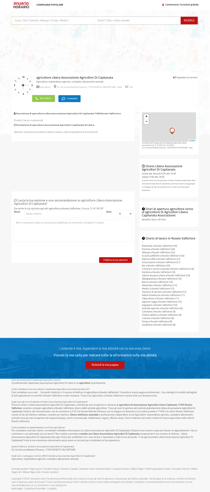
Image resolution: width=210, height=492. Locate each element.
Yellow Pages (137, 468)
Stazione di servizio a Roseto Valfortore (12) (164, 291)
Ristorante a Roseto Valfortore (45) (159, 245)
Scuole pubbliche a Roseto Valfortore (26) (163, 255)
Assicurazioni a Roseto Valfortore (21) (161, 261)
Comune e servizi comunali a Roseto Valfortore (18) (168, 268)
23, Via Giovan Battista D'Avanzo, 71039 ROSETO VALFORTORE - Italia (88, 87)
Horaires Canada (69, 468)
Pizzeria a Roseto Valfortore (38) (158, 248)
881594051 (43, 98)
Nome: (17, 211)
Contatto (52, 488)
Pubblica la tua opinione (116, 259)
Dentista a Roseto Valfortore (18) (158, 271)
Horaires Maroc (103, 468)
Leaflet (192, 140)
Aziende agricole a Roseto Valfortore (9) (162, 307)
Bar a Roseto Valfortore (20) (156, 265)
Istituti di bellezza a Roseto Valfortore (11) (163, 294)
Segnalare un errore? (185, 77)
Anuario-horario (121, 468)
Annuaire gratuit (19, 468)
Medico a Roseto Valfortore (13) (158, 288)
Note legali (16, 488)
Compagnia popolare (48, 4)
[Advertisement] (57, 49)
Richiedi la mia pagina (105, 364)
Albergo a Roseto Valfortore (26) (158, 251)
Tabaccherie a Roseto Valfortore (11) (160, 297)
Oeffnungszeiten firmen (158, 468)
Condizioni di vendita (34, 488)
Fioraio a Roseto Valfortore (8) (157, 321)
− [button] (146, 121)
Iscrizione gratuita (189, 4)
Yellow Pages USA (32, 472)
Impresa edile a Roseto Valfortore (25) (161, 258)
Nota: (109, 211)
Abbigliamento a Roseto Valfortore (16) (161, 278)
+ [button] (146, 116)
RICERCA (189, 20)
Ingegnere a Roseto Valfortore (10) (159, 304)
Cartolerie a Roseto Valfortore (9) (159, 311)
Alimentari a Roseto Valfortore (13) (159, 284)
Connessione (172, 4)
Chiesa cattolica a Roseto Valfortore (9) (161, 314)
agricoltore (43, 87)
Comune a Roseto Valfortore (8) (158, 317)
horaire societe (50, 472)
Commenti (70, 98)
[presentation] (39, 250)
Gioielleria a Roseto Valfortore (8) (159, 324)
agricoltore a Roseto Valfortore (64, 208)
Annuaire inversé (180, 468)
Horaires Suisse (51, 468)
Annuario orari (86, 468)
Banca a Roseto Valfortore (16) (157, 281)
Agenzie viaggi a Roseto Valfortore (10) (162, 301)
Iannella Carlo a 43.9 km (154, 219)
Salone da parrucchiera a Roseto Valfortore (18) (166, 274)
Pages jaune (36, 468)
